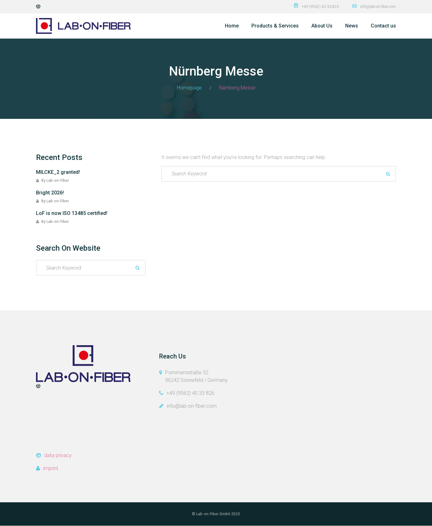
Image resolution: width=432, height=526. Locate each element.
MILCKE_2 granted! (58, 172)
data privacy (58, 455)
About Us (322, 26)
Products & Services (275, 26)
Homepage (189, 88)
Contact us (383, 26)
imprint (50, 468)
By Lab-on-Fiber (52, 180)
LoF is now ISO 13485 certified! (71, 213)
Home (232, 26)
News (351, 26)
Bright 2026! (50, 193)
